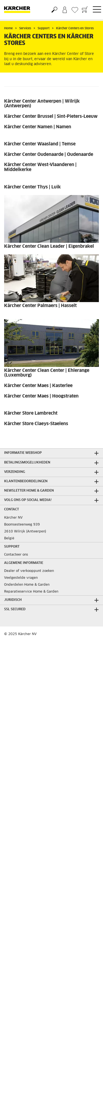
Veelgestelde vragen (21, 578)
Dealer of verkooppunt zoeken (29, 571)
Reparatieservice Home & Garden (31, 591)
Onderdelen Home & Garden (26, 585)
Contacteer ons (16, 554)
